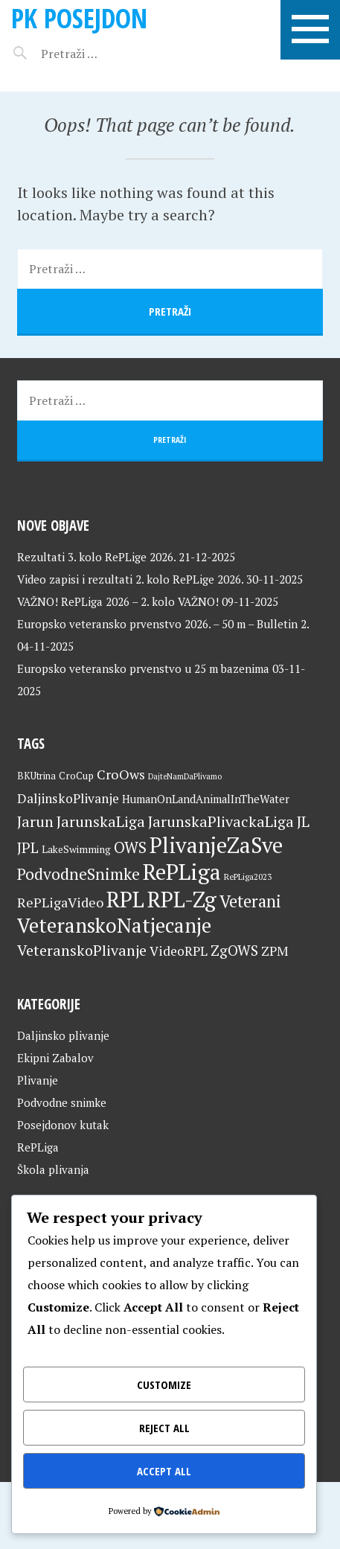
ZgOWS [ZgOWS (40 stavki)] (234, 950)
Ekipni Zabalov (55, 1057)
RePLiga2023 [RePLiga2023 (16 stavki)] (248, 876)
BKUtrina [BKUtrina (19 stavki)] (36, 776)
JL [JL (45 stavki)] (303, 821)
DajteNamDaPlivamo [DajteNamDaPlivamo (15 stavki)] (185, 776)
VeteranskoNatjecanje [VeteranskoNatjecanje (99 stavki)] (114, 925)
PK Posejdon (79, 18)
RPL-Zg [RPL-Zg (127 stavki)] (181, 899)
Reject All (164, 1427)
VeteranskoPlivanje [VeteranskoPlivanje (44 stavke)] (82, 950)
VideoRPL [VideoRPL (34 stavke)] (179, 950)
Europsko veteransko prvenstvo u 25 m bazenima (143, 668)
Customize (164, 1384)
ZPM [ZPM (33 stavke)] (274, 950)
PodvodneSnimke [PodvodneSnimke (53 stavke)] (78, 873)
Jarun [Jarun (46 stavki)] (35, 821)
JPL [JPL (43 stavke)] (28, 847)
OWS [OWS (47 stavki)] (130, 847)
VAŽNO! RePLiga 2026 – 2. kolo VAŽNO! (118, 601)
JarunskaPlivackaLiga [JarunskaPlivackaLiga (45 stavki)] (221, 821)
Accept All (164, 1470)
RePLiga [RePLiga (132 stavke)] (182, 871)
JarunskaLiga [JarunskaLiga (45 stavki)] (101, 821)
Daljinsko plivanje (63, 1035)
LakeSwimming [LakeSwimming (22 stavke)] (76, 849)
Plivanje (37, 1080)
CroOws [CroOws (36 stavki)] (121, 774)
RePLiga (38, 1147)
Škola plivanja (53, 1169)
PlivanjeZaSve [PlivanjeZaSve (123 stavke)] (216, 845)
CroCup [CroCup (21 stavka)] (76, 775)
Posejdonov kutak (63, 1124)
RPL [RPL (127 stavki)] (125, 899)
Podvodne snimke (61, 1102)
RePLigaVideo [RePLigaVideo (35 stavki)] (60, 902)
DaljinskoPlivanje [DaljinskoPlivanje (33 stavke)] (68, 798)
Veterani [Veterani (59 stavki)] (250, 901)
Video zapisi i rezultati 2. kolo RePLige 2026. (130, 579)
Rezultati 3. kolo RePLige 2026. (96, 556)
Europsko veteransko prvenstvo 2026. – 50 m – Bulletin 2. (163, 623)
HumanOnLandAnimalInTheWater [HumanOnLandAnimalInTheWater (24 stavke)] (205, 799)
